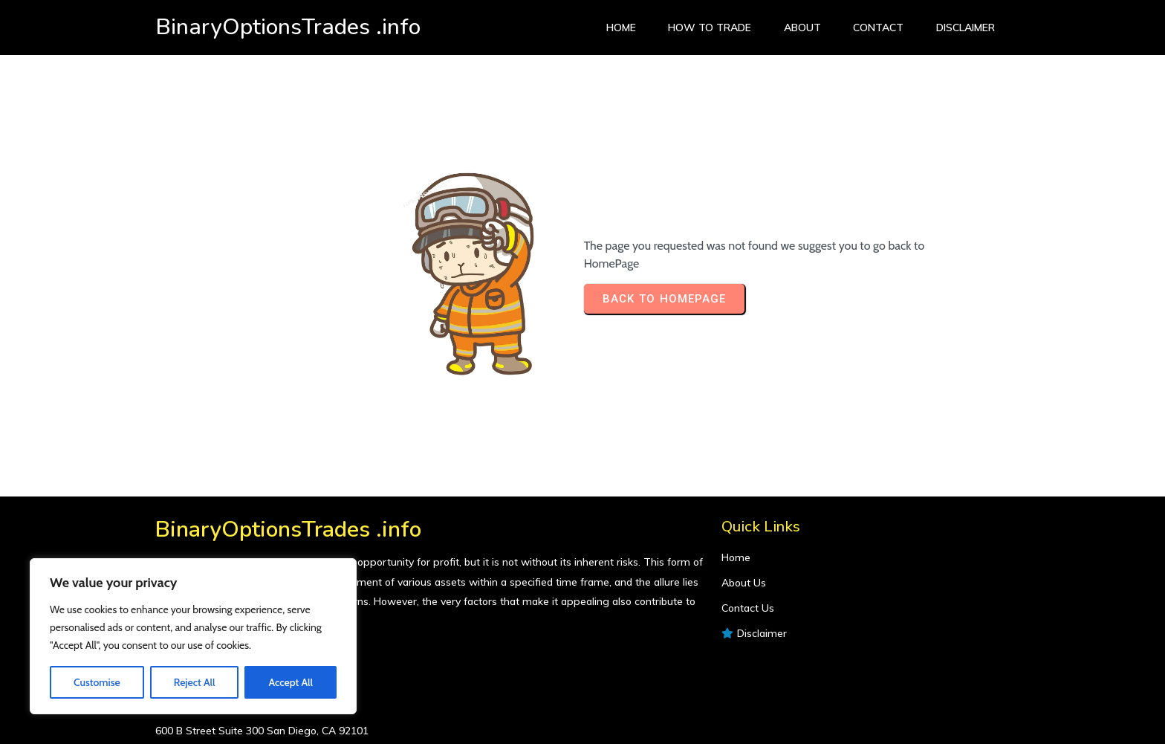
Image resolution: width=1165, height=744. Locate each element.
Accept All (290, 682)
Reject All (194, 682)
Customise (97, 682)
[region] (193, 636)
